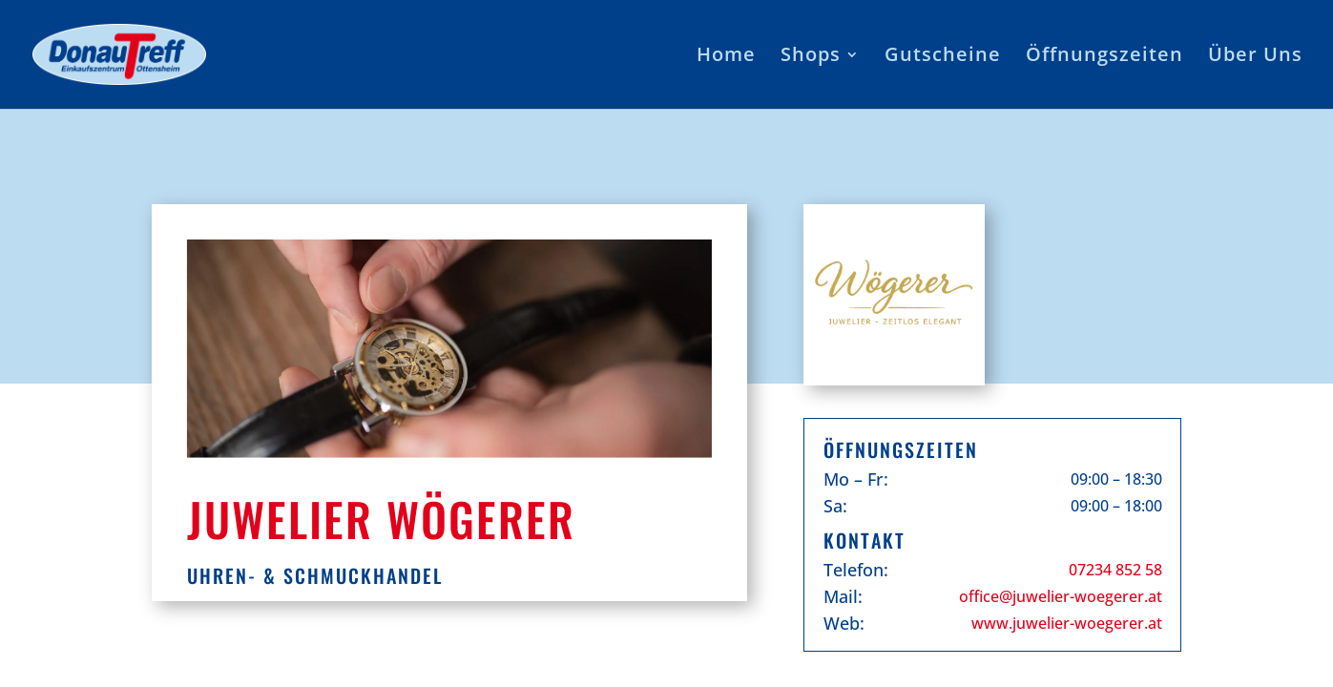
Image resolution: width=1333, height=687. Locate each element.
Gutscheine (943, 57)
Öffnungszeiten (1104, 57)
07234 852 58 (1115, 569)
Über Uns (1255, 57)
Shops (811, 57)
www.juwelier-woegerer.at (1066, 623)
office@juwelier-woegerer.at (1060, 596)
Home (726, 57)
